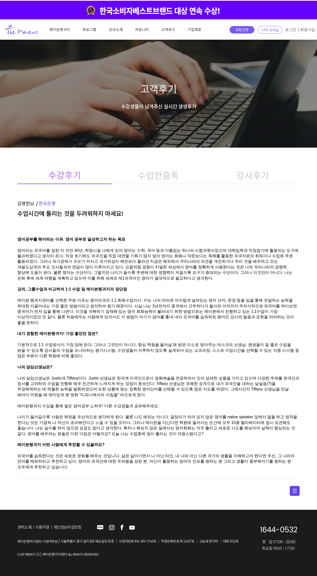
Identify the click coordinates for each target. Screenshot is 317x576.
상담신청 (242, 29)
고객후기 (168, 29)
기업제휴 (194, 29)
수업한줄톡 (158, 175)
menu (295, 491)
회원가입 (307, 30)
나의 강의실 (270, 30)
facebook (121, 528)
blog (100, 528)
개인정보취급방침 (67, 527)
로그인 (290, 30)
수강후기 (64, 175)
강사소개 (116, 29)
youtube (132, 528)
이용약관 (42, 527)
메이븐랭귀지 (59, 29)
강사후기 (252, 175)
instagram (111, 528)
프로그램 (89, 29)
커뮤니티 (142, 29)
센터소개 (24, 527)
